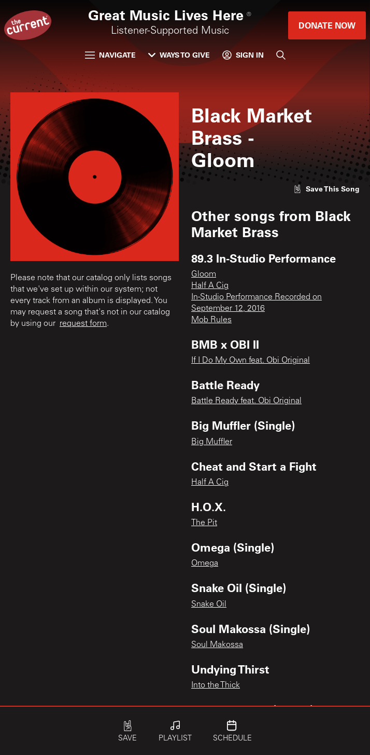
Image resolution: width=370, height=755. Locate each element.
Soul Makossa (217, 645)
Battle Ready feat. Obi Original (246, 401)
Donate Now (326, 25)
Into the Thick (215, 685)
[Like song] (326, 188)
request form (83, 324)
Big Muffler (211, 442)
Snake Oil (208, 604)
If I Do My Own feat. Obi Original (250, 360)
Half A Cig (210, 286)
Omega (204, 563)
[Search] (281, 55)
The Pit (204, 523)
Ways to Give (179, 55)
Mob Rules (211, 320)
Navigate (110, 55)
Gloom (203, 274)
